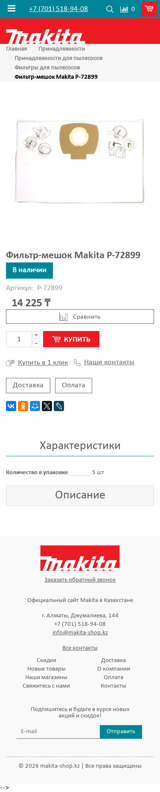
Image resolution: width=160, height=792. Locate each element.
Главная (16, 49)
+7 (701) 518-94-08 (58, 9)
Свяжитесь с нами (46, 686)
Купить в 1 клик (37, 363)
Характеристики (80, 446)
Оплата (73, 385)
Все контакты (80, 648)
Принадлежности (61, 49)
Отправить (121, 732)
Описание (80, 495)
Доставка (28, 385)
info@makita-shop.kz (80, 633)
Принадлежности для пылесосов (58, 58)
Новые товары (46, 669)
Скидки (46, 660)
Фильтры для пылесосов (47, 68)
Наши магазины (46, 677)
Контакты (113, 686)
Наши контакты (104, 362)
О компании (113, 669)
